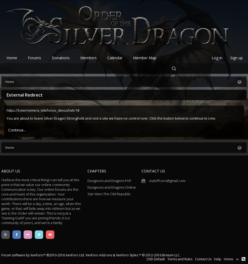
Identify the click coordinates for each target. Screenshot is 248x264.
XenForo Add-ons (99, 255)
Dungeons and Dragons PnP (109, 180)
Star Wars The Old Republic (109, 194)
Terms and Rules (179, 259)
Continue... (17, 130)
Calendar (114, 57)
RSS (243, 259)
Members (88, 57)
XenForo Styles (127, 255)
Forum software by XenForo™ (43, 255)
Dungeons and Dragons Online (111, 187)
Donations (61, 57)
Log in (217, 57)
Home (12, 57)
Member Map (144, 57)
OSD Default (156, 259)
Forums (34, 57)
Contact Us (203, 259)
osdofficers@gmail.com (163, 180)
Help (217, 259)
